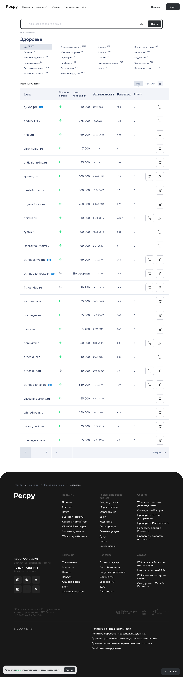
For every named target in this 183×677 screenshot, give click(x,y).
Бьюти (103, 516)
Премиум (150, 83)
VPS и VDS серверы (74, 526)
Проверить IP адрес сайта (153, 523)
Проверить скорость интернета (150, 537)
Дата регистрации (103, 94)
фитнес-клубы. (36, 273)
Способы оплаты (110, 567)
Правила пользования (105, 643)
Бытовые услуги (109, 531)
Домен (27, 94)
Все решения (108, 546)
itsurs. (29, 329)
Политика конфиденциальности (111, 628)
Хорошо (69, 670)
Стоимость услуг (110, 562)
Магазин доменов (73, 531)
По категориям (27, 32)
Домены (67, 502)
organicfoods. (34, 204)
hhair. (29, 134)
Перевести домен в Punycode (149, 529)
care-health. (33, 148)
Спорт (103, 541)
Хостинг (67, 507)
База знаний (107, 581)
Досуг (103, 536)
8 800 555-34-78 (26, 559)
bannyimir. (32, 343)
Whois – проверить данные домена (149, 503)
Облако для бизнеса (74, 536)
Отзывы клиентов (73, 591)
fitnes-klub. (33, 287)
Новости (67, 576)
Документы (107, 576)
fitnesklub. (32, 371)
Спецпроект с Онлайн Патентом (150, 584)
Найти (154, 23)
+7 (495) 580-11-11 (26, 568)
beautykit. (32, 121)
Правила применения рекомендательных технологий (124, 638)
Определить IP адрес (150, 510)
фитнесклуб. (34, 259)
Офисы (66, 572)
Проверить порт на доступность (149, 516)
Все (29, 46)
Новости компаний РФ (151, 570)
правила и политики (139, 643)
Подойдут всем (109, 502)
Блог (65, 586)
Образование (108, 511)
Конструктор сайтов (74, 521)
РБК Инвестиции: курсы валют (151, 576)
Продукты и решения (35, 6)
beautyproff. (34, 426)
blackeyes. (32, 315)
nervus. (30, 218)
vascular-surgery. (37, 398)
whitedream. (33, 412)
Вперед (159, 452)
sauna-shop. (33, 301)
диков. (30, 107)
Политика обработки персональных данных (118, 633)
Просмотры (124, 94)
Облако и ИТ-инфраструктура (69, 6)
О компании (69, 562)
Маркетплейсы (109, 507)
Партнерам (107, 591)
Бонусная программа (113, 572)
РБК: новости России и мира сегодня (151, 564)
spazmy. (31, 176)
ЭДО (103, 586)
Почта (65, 511)
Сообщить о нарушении (106, 648)
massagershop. (35, 440)
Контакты (67, 567)
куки (18, 670)
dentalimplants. (35, 190)
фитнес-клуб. (35, 384)
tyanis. (29, 232)
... (67, 452)
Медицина (106, 521)
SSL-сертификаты (72, 516)
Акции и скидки (71, 581)
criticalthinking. (35, 162)
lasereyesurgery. (36, 246)
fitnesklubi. (32, 357)
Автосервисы (108, 526)
